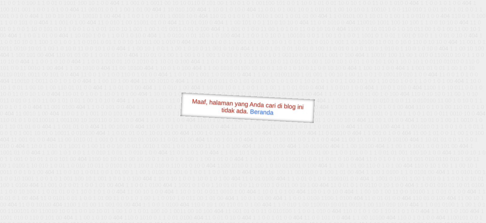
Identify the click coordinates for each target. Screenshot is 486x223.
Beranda (262, 112)
